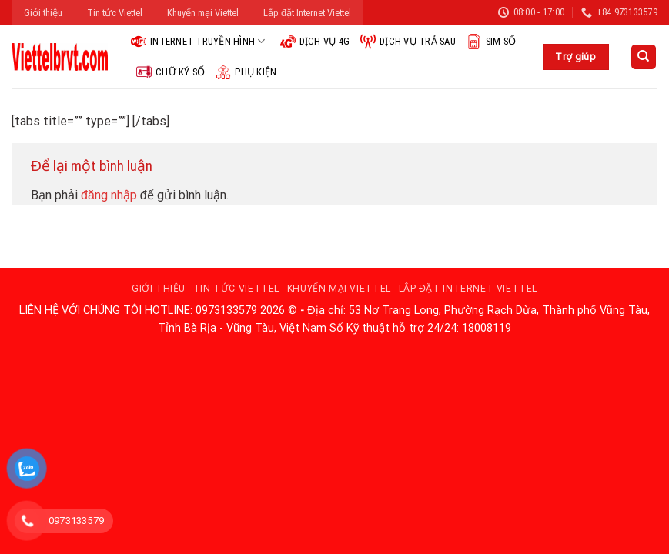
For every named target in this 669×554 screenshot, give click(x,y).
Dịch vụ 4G (315, 41)
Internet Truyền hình (198, 41)
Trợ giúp (575, 56)
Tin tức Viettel (114, 12)
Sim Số (492, 41)
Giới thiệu (43, 12)
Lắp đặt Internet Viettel (307, 12)
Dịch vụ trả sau (408, 41)
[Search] (644, 57)
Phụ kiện (246, 72)
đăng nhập (109, 195)
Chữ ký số (170, 72)
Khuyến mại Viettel (203, 12)
